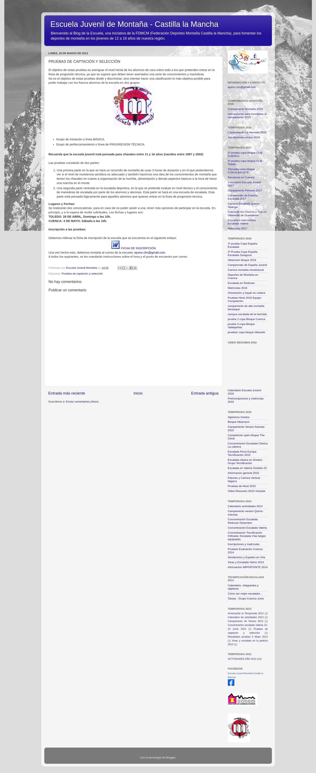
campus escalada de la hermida (247, 314)
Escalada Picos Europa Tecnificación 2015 (242, 453)
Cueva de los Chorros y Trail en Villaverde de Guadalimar (247, 213)
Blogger (171, 757)
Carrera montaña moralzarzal (246, 269)
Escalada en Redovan (241, 283)
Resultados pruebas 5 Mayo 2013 (248, 636)
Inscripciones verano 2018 (244, 137)
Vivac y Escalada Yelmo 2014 (246, 562)
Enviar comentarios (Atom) (82, 401)
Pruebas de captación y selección (82, 273)
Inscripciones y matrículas (244, 544)
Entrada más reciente (66, 393)
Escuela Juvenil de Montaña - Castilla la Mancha (134, 24)
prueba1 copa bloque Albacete (246, 332)
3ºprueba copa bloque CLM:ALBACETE (241, 171)
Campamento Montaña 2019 (245, 109)
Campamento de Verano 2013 (245, 621)
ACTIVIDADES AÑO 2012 (242, 659)
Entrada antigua (204, 393)
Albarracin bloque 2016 (242, 260)
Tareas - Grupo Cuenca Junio (246, 598)
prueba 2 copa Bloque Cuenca (246, 319)
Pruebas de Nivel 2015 (242, 486)
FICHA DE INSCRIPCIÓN (138, 248)
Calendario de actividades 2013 (246, 617)
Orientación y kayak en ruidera (246, 292)
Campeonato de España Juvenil (247, 264)
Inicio (138, 393)
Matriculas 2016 (237, 287)
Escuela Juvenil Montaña (82, 267)
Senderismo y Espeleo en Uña (246, 557)
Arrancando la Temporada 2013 (246, 613)
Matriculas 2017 (237, 228)
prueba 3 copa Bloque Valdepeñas (241, 325)
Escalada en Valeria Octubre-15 (247, 468)
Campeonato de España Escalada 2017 (243, 197)
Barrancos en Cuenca (241, 177)
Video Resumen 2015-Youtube (246, 491)
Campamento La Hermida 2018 (247, 132)
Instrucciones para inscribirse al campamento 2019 (247, 115)
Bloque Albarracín (239, 421)
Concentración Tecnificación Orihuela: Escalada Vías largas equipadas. (247, 536)
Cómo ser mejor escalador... (245, 593)
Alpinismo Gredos (239, 417)
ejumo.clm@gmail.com (242, 87)
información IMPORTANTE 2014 (248, 567)
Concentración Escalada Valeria (247, 527)
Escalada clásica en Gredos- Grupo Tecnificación (245, 461)
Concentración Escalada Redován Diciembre (243, 521)
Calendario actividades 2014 (245, 506)
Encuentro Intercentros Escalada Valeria (242, 222)
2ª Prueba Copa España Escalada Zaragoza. (243, 253)
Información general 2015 (243, 473)
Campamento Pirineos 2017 (245, 190)
